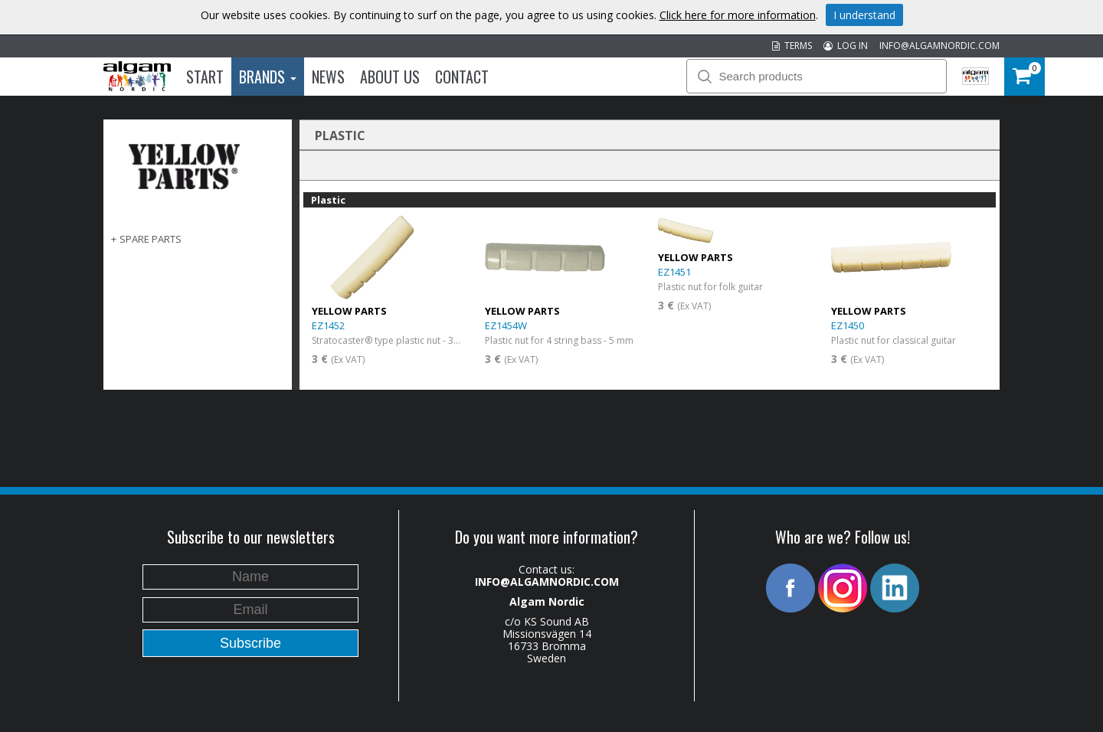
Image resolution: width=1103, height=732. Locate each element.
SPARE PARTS (150, 239)
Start (205, 76)
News (328, 76)
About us (390, 76)
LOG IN (845, 45)
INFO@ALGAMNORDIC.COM (939, 45)
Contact (462, 76)
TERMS (792, 45)
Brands (267, 76)
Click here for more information (738, 15)
